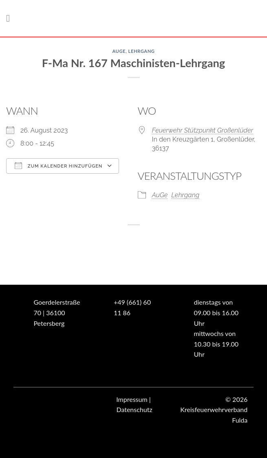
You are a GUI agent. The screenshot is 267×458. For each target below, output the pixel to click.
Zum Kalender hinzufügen (58, 165)
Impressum (131, 399)
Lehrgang (141, 51)
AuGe (119, 51)
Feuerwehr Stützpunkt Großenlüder (203, 130)
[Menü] (11, 18)
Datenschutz (134, 409)
